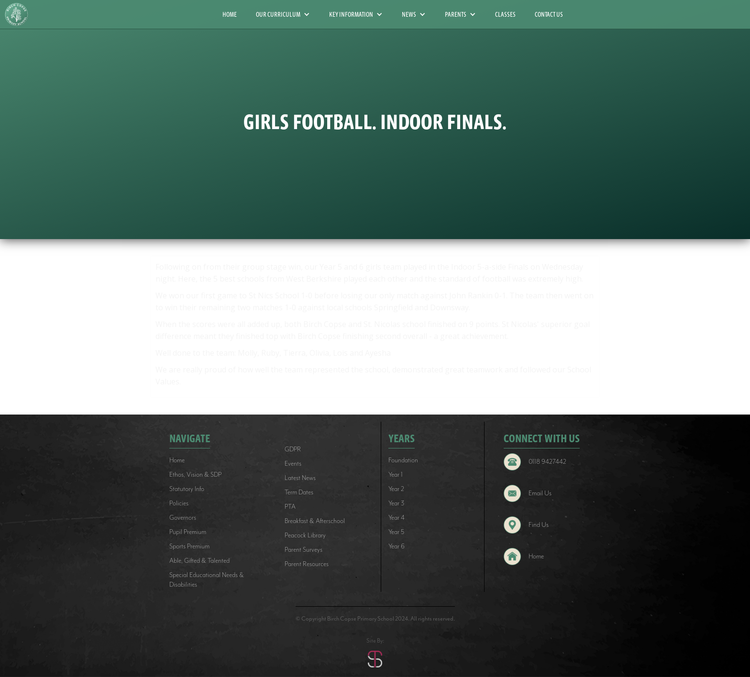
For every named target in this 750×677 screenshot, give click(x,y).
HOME (229, 14)
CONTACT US (549, 14)
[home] (20, 14)
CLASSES (505, 14)
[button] (283, 14)
